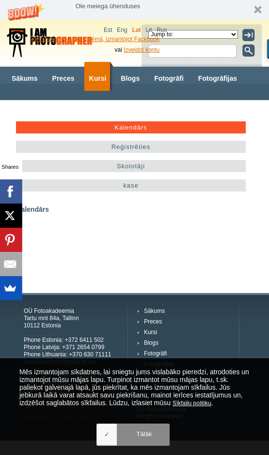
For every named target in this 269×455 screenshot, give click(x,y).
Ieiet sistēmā (46, 39)
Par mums (28, 107)
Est (108, 30)
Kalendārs (130, 127)
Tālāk (144, 434)
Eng (122, 30)
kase (130, 185)
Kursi (98, 78)
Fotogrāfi (169, 78)
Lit (149, 30)
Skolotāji (131, 166)
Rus (162, 30)
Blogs (130, 78)
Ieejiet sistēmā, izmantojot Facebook (112, 39)
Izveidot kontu (141, 49)
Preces (63, 78)
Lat (136, 30)
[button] (134, 10)
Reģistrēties (131, 146)
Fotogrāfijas (217, 78)
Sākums (25, 78)
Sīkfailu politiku (192, 403)
